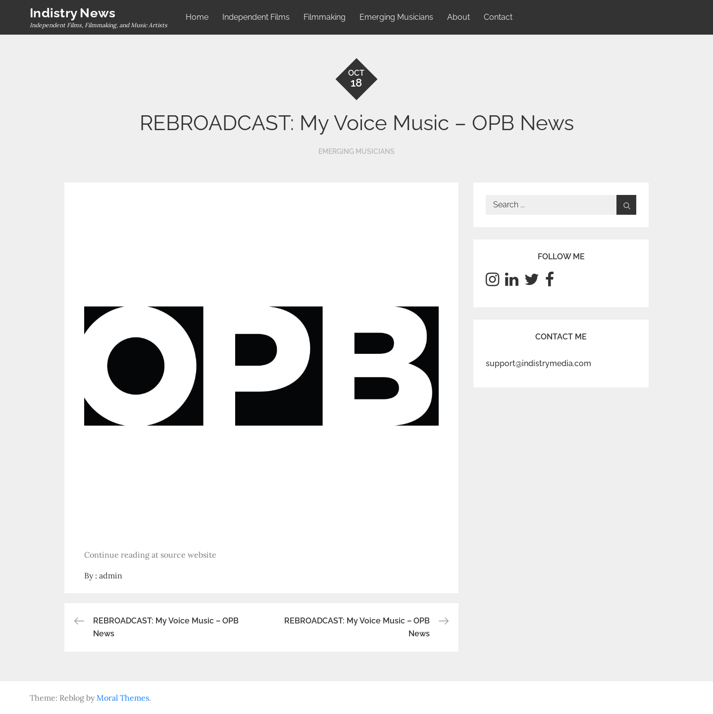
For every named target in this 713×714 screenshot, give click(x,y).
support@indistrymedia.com (538, 363)
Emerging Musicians (396, 17)
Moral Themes (123, 698)
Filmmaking (325, 17)
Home (197, 17)
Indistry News (72, 12)
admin (110, 575)
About (458, 17)
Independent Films (256, 17)
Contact (498, 17)
